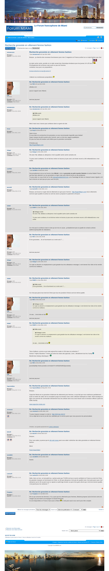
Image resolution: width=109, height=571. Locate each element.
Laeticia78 (34, 475)
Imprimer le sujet (98, 37)
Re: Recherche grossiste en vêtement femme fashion (49, 82)
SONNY (34, 207)
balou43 (34, 433)
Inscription (92, 40)
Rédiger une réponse (10, 48)
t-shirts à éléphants (54, 426)
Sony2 (34, 130)
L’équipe (54, 542)
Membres (84, 40)
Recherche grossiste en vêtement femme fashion (28, 45)
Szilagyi (34, 152)
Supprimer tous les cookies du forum (67, 542)
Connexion (100, 40)
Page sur (96, 48)
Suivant (101, 509)
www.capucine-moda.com (37, 404)
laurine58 (34, 189)
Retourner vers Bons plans (13, 528)
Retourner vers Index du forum (14, 529)
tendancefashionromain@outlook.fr (40, 71)
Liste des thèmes (22, 37)
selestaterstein (36, 54)
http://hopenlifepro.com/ (79, 192)
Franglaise (35, 493)
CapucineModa (36, 387)
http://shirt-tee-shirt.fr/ (58, 414)
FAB (33, 84)
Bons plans (31, 37)
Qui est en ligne (10, 535)
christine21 (35, 411)
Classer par (61, 509)
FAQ (79, 40)
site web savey (54, 440)
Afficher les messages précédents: (33, 509)
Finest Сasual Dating (34, 450)
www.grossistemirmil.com (60, 177)
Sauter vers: (65, 530)
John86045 (35, 456)
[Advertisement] (54, 520)
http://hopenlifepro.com (36, 145)
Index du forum (12, 37)
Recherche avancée (98, 29)
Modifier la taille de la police (101, 37)
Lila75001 (34, 170)
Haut (102, 78)
